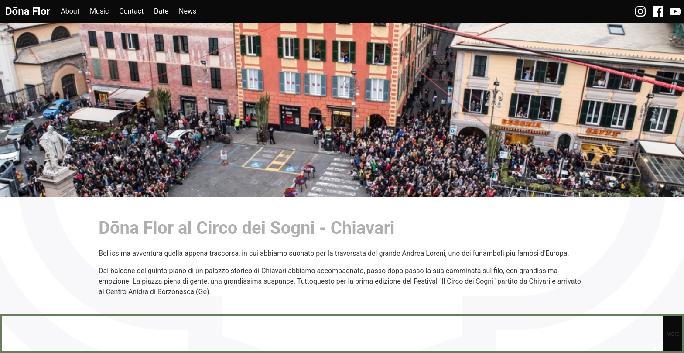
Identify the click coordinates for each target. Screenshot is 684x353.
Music (99, 11)
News (187, 11)
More (673, 333)
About (70, 11)
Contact (131, 11)
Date (161, 11)
